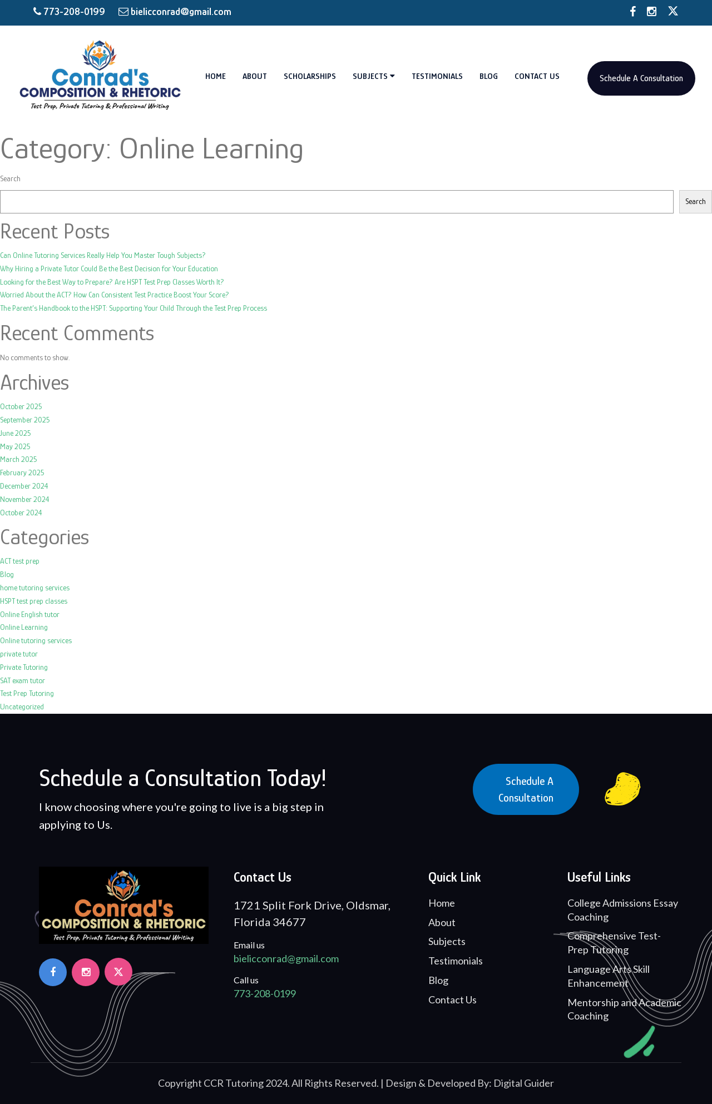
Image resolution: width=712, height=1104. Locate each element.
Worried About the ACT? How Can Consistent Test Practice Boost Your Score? (114, 294)
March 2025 (18, 459)
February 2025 (22, 472)
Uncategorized (22, 706)
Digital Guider (523, 1083)
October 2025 (21, 406)
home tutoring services (35, 587)
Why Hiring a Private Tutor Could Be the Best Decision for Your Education (109, 268)
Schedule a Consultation (525, 789)
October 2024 (21, 512)
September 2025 (25, 419)
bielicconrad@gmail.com (174, 11)
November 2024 (25, 499)
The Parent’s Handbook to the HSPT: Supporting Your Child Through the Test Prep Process (133, 308)
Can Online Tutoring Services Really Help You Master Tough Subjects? (103, 255)
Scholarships (310, 76)
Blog (488, 76)
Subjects (374, 76)
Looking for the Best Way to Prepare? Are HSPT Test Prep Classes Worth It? (112, 281)
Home (215, 76)
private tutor (19, 653)
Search (10, 178)
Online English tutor (30, 614)
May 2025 (15, 446)
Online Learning (24, 627)
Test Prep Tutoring (27, 693)
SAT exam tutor (22, 680)
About (255, 76)
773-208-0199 (70, 11)
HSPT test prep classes (33, 600)
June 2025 (15, 433)
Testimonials (437, 76)
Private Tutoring (24, 667)
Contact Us (537, 76)
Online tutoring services (36, 640)
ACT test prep (19, 560)
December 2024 (24, 485)
